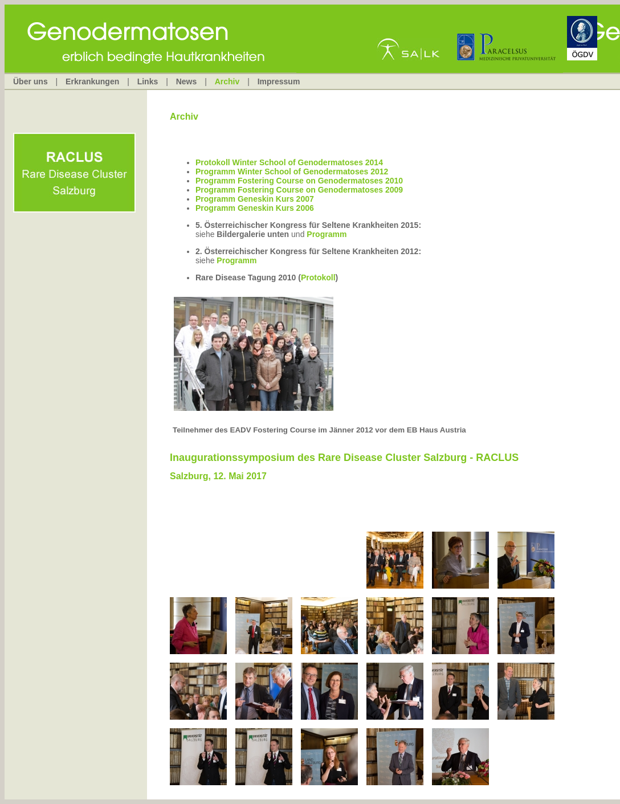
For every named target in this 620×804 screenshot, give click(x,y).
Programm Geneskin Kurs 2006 (254, 208)
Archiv (227, 81)
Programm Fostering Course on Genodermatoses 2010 (299, 180)
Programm (326, 234)
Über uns (30, 81)
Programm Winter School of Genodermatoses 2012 (291, 171)
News (186, 81)
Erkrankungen (92, 81)
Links (147, 81)
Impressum (279, 81)
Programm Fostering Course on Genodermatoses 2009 (299, 189)
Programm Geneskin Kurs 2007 (254, 198)
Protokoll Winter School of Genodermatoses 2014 (289, 162)
